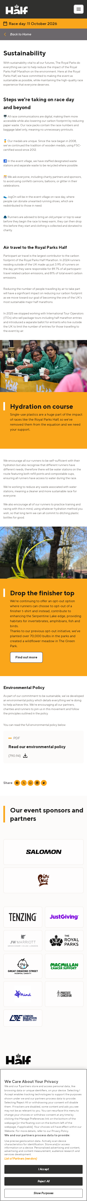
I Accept (43, 1169)
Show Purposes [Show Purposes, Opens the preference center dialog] (44, 1193)
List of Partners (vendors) (20, 1158)
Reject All (43, 1181)
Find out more (26, 657)
